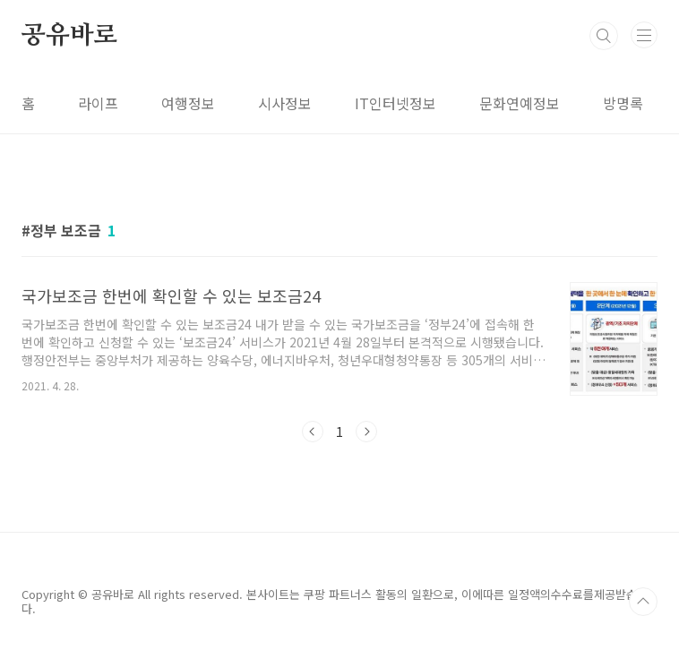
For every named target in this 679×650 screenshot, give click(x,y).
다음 (366, 431)
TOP (643, 601)
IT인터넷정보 (395, 103)
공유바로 (69, 35)
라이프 (98, 103)
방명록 (623, 103)
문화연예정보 (519, 103)
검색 (603, 35)
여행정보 (188, 103)
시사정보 (285, 103)
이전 (312, 431)
